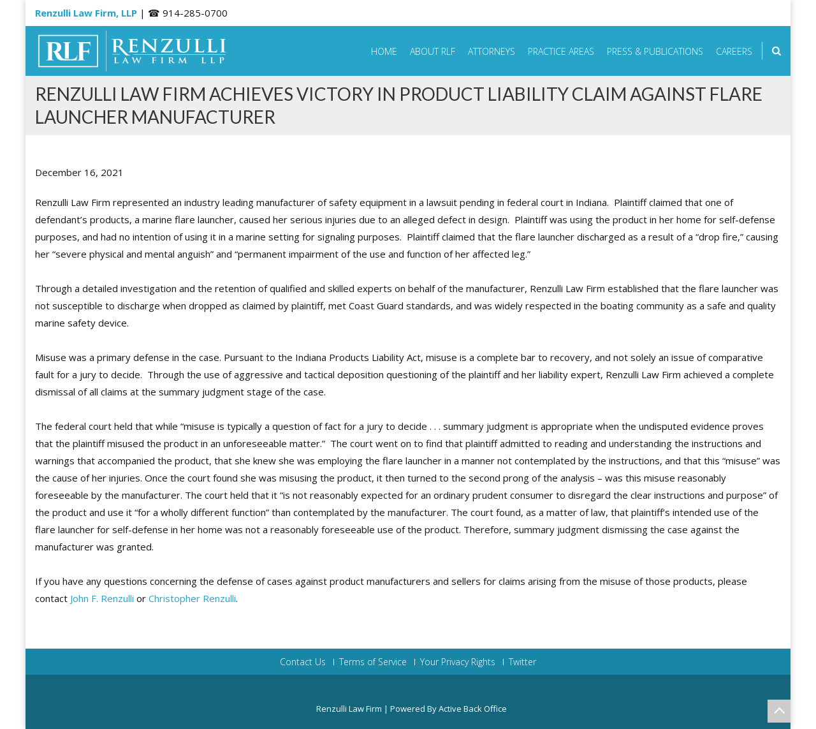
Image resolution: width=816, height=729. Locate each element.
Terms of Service (373, 662)
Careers (734, 51)
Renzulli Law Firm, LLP (86, 12)
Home (384, 51)
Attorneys (491, 51)
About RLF (432, 51)
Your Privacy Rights (457, 662)
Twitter (522, 662)
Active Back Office (473, 708)
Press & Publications (655, 51)
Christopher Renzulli (192, 598)
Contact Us (303, 662)
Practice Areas (561, 51)
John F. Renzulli (102, 598)
